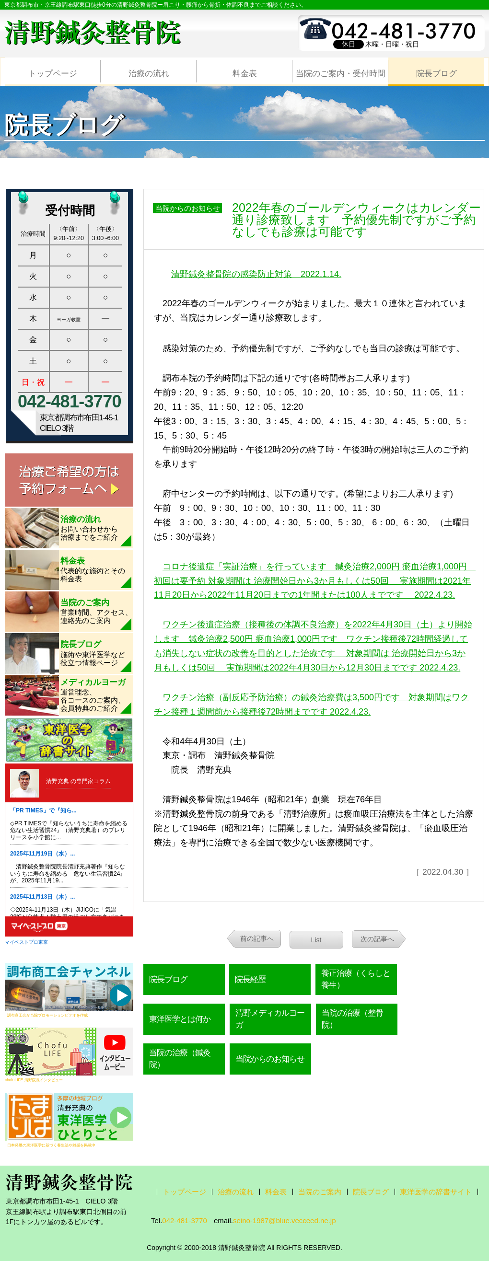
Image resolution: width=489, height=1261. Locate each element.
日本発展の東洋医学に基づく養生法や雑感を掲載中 (51, 1145)
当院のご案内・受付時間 (340, 73)
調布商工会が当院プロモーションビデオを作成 (47, 1015)
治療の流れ (148, 73)
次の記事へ (377, 939)
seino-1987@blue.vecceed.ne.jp (284, 1220)
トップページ (52, 73)
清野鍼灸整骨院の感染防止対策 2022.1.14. (256, 274)
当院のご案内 (319, 1192)
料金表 (245, 73)
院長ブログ (436, 73)
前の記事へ (257, 938)
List (316, 940)
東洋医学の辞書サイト (436, 1192)
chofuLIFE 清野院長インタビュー (34, 1079)
